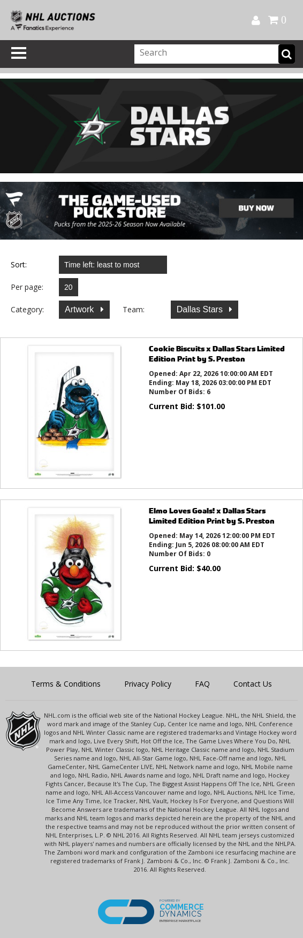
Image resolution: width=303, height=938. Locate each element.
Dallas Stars (201, 309)
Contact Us (252, 684)
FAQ (202, 684)
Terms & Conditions (66, 684)
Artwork (80, 309)
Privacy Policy (147, 684)
